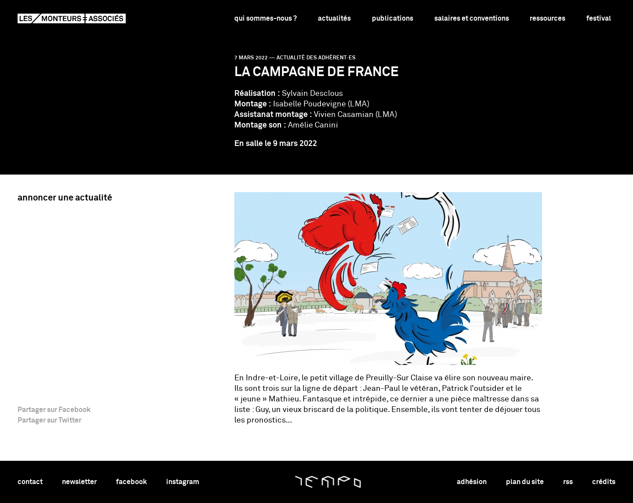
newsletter (79, 481)
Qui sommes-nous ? (265, 18)
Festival (598, 18)
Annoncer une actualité (65, 197)
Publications (392, 18)
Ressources (547, 18)
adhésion (472, 481)
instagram (182, 481)
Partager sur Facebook (54, 409)
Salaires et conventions (471, 18)
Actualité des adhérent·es (316, 58)
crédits (603, 481)
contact (30, 481)
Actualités (334, 18)
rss (568, 481)
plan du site (525, 481)
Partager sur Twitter (49, 420)
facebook (131, 481)
